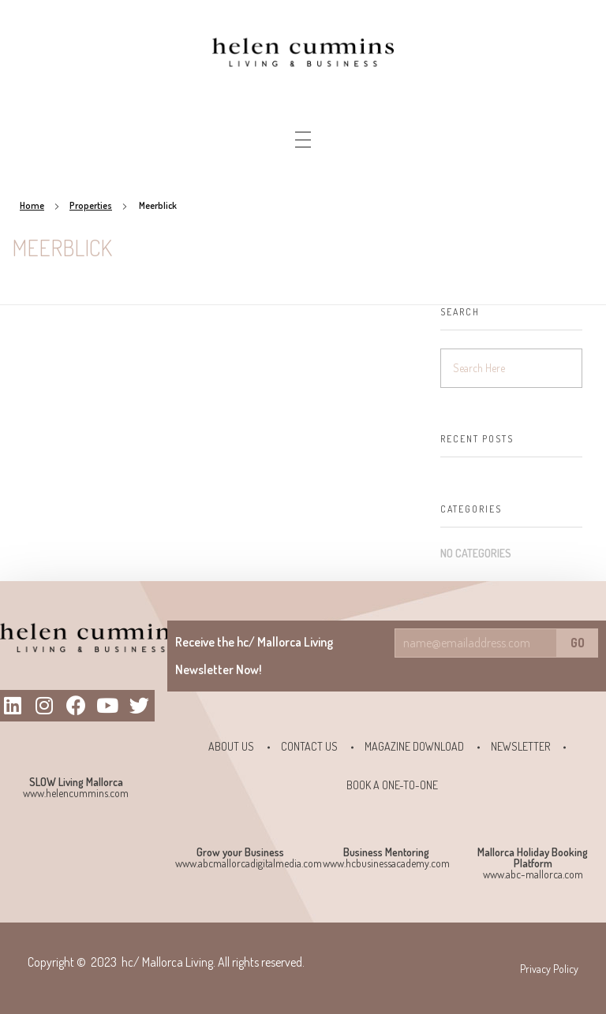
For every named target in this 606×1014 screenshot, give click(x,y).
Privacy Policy (549, 968)
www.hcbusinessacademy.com (386, 863)
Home (32, 205)
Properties (90, 205)
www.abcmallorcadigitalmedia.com (248, 863)
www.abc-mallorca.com (533, 874)
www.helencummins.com (76, 793)
